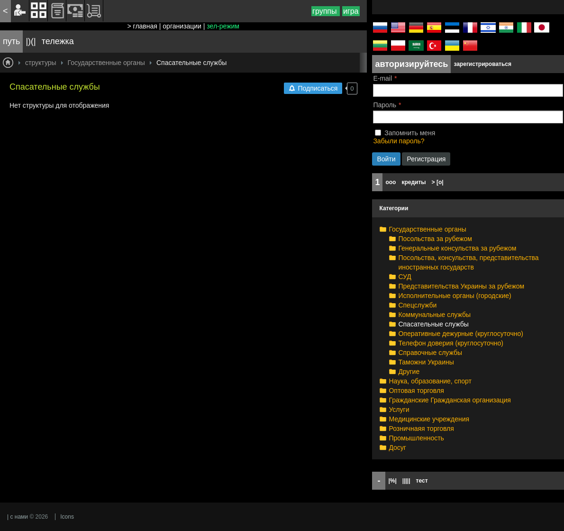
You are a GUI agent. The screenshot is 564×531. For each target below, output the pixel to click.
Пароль (384, 105)
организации (182, 26)
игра (351, 11)
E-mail (382, 78)
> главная (142, 26)
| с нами (17, 516)
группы (325, 11)
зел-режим (223, 26)
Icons (67, 516)
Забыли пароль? (398, 141)
